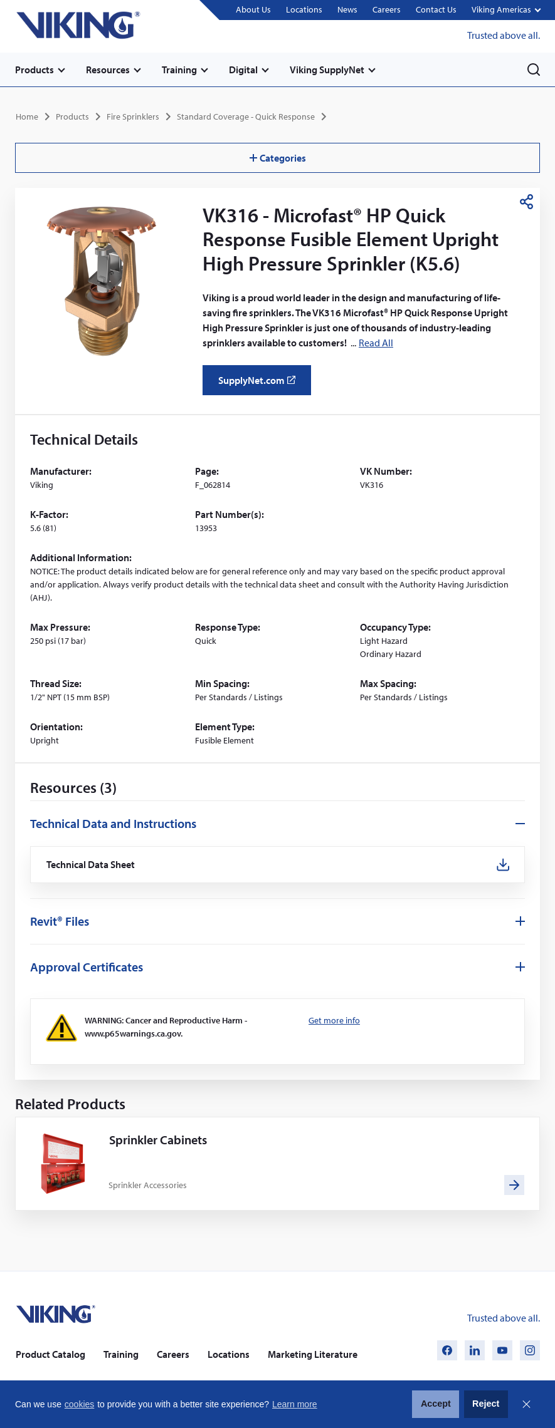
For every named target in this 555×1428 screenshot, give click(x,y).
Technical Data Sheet (90, 864)
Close (526, 1404)
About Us (253, 9)
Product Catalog (50, 1354)
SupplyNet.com (260, 384)
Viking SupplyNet (327, 69)
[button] (506, 10)
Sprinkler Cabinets (158, 1139)
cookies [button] (79, 1404)
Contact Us (436, 9)
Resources (108, 69)
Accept (436, 1404)
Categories (278, 158)
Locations (304, 9)
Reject (485, 1404)
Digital (243, 69)
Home (27, 116)
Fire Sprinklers (133, 116)
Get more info (334, 1020)
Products (34, 69)
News (347, 9)
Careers (387, 9)
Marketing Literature (312, 1354)
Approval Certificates (86, 967)
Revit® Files (59, 921)
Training (179, 69)
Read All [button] (376, 342)
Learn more (294, 1404)
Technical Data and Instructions (113, 823)
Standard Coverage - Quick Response (246, 116)
